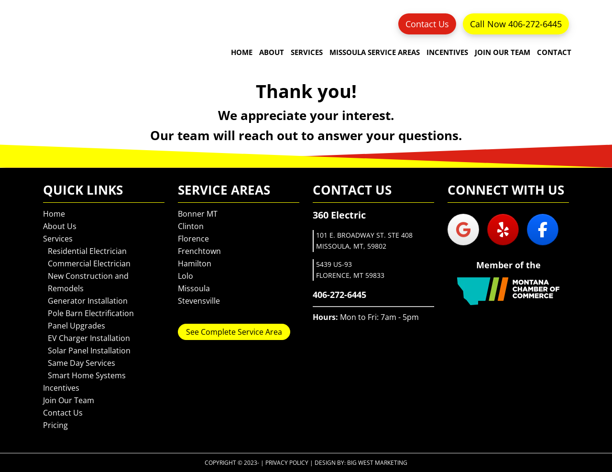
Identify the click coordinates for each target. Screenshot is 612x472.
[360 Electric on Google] (463, 229)
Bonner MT (198, 214)
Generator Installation (88, 301)
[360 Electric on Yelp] (503, 229)
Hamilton (194, 263)
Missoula (194, 288)
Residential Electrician (87, 251)
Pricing (55, 425)
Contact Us (427, 24)
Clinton (191, 226)
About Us (59, 226)
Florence (193, 238)
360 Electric (71, 41)
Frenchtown (199, 251)
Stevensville (199, 301)
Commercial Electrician (89, 263)
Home (54, 214)
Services (58, 238)
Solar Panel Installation (89, 350)
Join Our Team (68, 400)
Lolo (185, 276)
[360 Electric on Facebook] (542, 229)
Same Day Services (81, 363)
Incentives (61, 388)
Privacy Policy (286, 463)
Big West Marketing (377, 463)
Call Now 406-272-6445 (516, 24)
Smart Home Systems (87, 375)
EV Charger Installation (89, 338)
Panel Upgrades (76, 325)
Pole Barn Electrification (91, 313)
